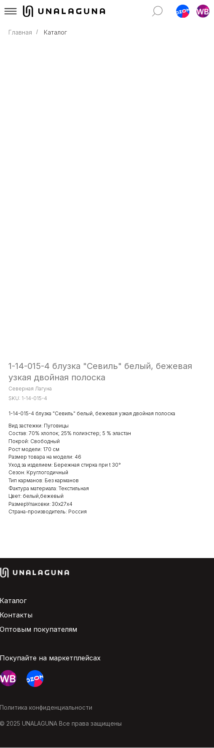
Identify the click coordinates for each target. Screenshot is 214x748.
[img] (157, 11)
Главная (20, 32)
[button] (10, 11)
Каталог (55, 32)
